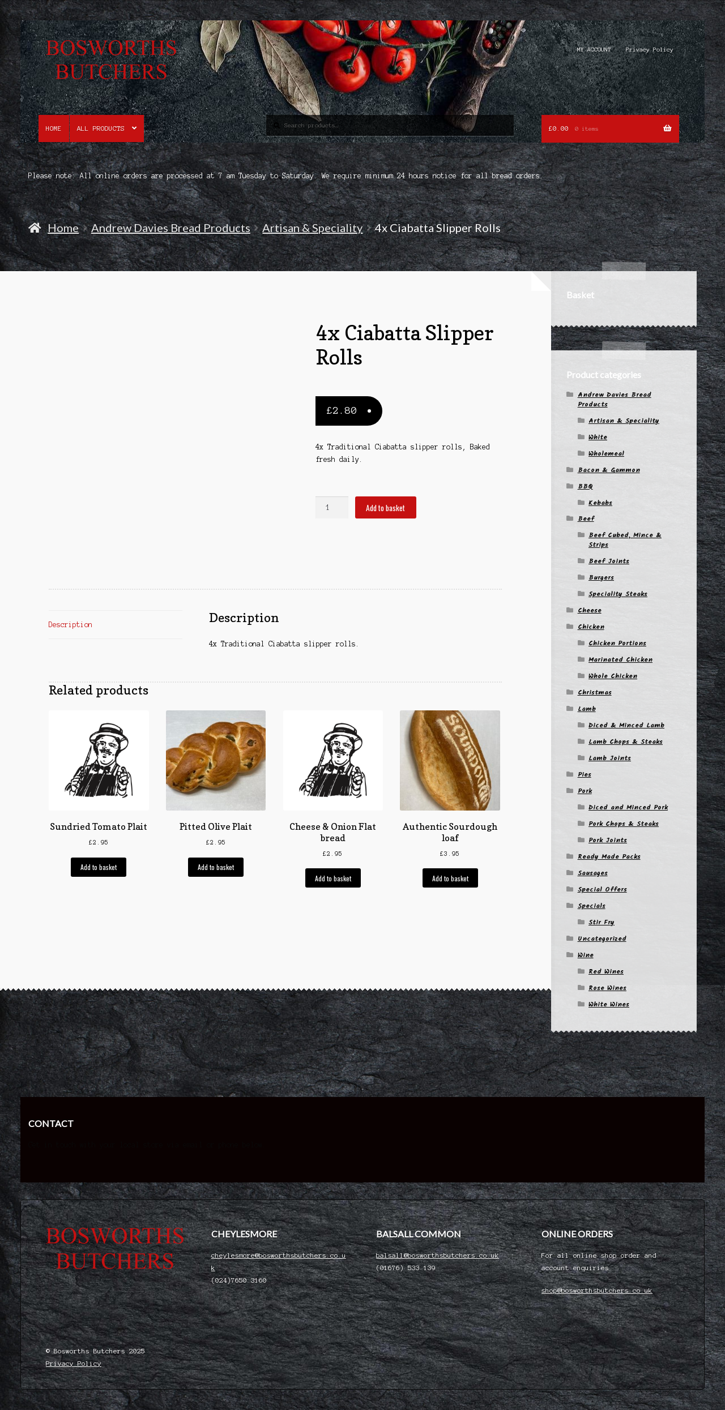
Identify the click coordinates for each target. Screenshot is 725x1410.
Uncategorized (602, 938)
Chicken (591, 627)
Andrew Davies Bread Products (170, 227)
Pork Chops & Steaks (623, 823)
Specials (591, 906)
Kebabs (600, 503)
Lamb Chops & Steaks (625, 741)
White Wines (608, 1004)
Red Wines (606, 971)
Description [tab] (70, 624)
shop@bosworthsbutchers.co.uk (596, 1290)
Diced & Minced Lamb (626, 725)
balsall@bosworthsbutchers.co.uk (437, 1255)
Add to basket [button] (98, 867)
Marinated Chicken (620, 659)
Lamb (587, 709)
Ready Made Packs (609, 856)
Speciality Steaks (617, 594)
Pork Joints (607, 840)
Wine (586, 955)
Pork (585, 791)
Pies (584, 774)
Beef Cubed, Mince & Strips (625, 540)
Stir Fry (601, 922)
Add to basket (385, 507)
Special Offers (602, 889)
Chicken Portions (617, 643)
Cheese (590, 610)
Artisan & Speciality (312, 227)
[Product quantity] (331, 507)
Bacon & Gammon (609, 470)
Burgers (601, 577)
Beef (586, 518)
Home (54, 128)
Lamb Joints (609, 758)
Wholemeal (606, 453)
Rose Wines (607, 988)
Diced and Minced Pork (628, 807)
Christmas (595, 692)
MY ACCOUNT (594, 49)
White (597, 437)
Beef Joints (608, 561)
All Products (101, 128)
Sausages (593, 873)
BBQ (585, 486)
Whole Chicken (612, 676)
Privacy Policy (649, 49)
